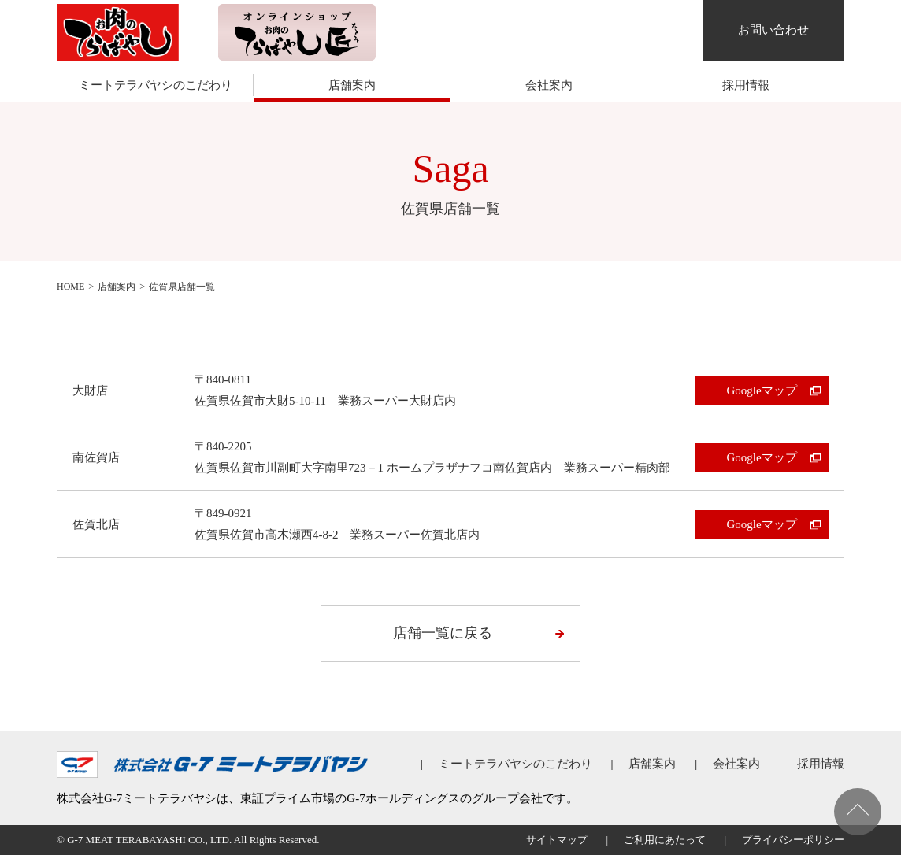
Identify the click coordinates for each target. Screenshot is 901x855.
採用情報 (745, 85)
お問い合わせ (773, 30)
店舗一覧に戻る (442, 633)
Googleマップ (761, 390)
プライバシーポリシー (793, 840)
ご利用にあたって (665, 840)
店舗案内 (352, 85)
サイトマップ (557, 840)
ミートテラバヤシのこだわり (155, 85)
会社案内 (549, 85)
